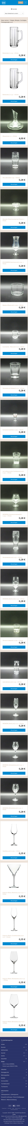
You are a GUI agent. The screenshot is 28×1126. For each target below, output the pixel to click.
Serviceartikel (4, 1081)
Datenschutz (18, 1108)
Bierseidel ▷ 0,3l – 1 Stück (11, 94)
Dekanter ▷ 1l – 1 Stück (10, 136)
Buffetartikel (4, 1050)
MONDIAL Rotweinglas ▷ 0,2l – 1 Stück (13, 808)
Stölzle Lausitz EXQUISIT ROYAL (10, 1066)
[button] (25, 2)
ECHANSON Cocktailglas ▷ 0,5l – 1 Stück (13, 263)
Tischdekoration (5, 1083)
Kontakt (9, 1108)
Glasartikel (4, 1058)
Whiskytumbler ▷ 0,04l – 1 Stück (13, 640)
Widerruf (3, 1099)
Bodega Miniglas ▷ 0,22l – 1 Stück (13, 305)
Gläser (3, 1061)
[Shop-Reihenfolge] (14, 13)
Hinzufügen (14, 59)
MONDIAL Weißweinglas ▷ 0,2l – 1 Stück (13, 765)
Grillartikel (3, 1069)
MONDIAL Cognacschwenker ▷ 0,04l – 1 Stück (12, 515)
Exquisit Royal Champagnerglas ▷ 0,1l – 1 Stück (13, 936)
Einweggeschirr (5, 1072)
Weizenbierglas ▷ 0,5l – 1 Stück (12, 557)
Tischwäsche (4, 1086)
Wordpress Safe (23, 1116)
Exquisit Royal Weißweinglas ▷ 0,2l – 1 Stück (14, 979)
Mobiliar (3, 1078)
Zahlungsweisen (5, 1094)
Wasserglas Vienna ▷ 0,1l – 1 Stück (13, 388)
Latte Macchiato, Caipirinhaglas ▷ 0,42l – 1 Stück (13, 472)
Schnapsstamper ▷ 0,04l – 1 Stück (13, 430)
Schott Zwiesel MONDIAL (8, 1064)
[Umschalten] (26, 1047)
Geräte (3, 1055)
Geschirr (3, 1053)
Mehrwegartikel (5, 1075)
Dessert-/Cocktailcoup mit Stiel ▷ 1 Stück (13, 219)
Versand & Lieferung (6, 1097)
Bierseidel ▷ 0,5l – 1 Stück (11, 53)
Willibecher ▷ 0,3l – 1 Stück (11, 177)
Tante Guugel (19, 1117)
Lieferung (24, 1108)
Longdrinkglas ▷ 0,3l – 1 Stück (12, 682)
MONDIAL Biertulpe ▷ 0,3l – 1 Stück (13, 599)
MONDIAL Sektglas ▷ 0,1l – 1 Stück (13, 723)
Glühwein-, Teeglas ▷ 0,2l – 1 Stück (13, 347)
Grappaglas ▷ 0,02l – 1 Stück (11, 851)
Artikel (3, 1044)
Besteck (3, 1047)
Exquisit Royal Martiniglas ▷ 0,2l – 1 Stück (14, 893)
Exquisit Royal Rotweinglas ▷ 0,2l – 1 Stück (14, 1022)
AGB (13, 1108)
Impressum (4, 1108)
